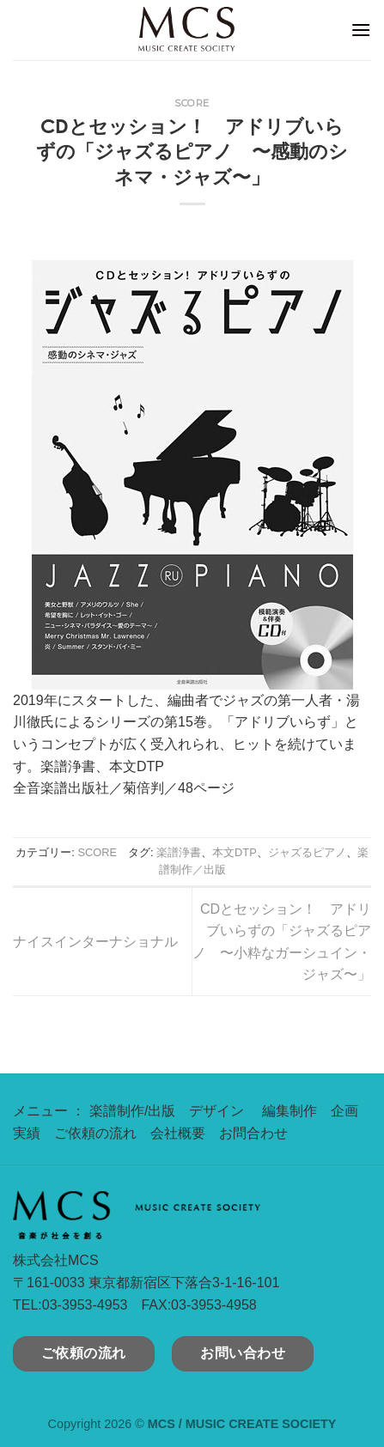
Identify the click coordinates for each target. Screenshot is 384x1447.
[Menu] (360, 30)
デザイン (216, 1110)
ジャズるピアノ (307, 852)
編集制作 (289, 1110)
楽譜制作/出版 (132, 1110)
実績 (26, 1133)
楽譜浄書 (178, 852)
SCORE (192, 103)
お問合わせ (253, 1133)
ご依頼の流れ (95, 1133)
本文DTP (234, 852)
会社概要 (177, 1133)
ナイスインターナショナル (95, 941)
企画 (344, 1110)
